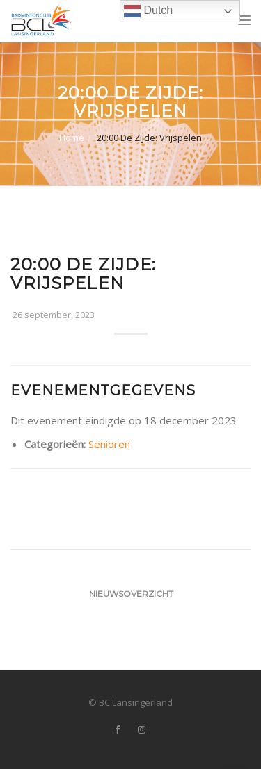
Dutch (148, 11)
